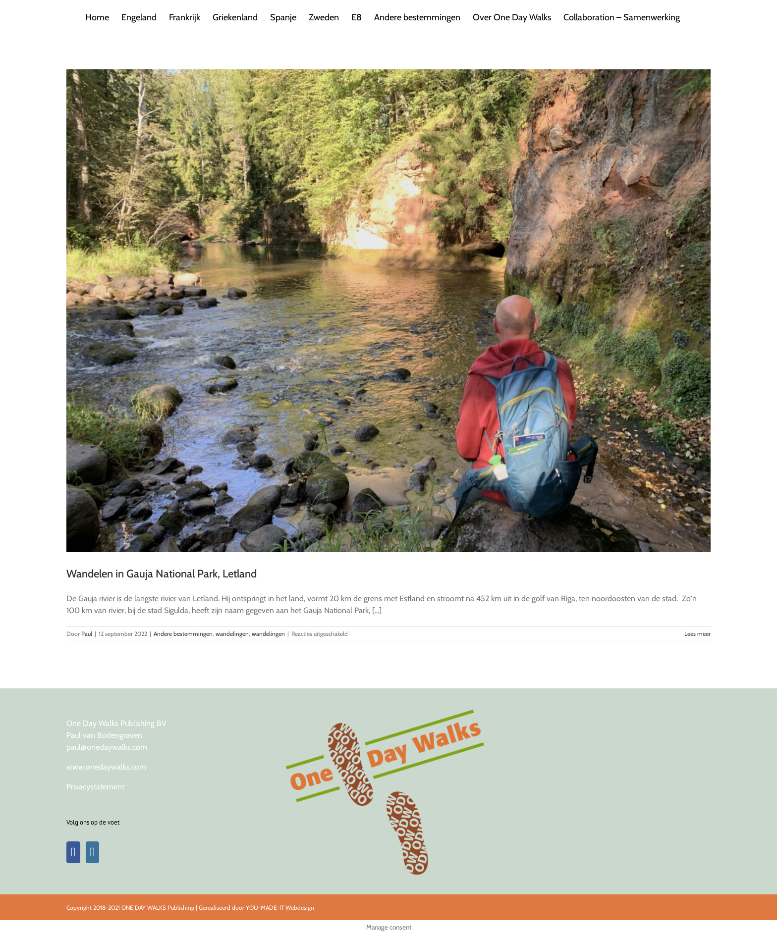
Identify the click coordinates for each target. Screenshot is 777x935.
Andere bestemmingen (183, 633)
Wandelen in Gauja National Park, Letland (161, 573)
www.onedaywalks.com (106, 767)
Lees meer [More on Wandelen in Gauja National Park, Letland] (697, 633)
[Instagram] (93, 852)
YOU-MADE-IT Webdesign (280, 907)
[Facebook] (73, 852)
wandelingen (232, 633)
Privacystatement (95, 786)
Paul (86, 633)
